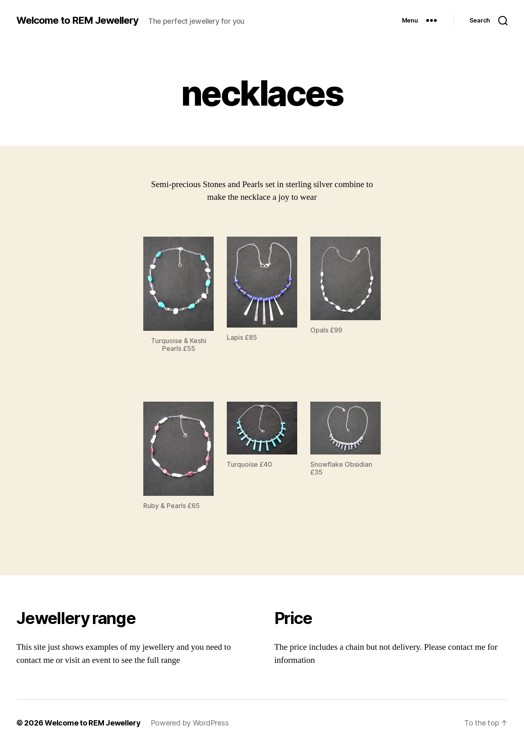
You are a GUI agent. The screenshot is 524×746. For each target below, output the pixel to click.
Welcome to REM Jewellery (77, 20)
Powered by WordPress (190, 723)
